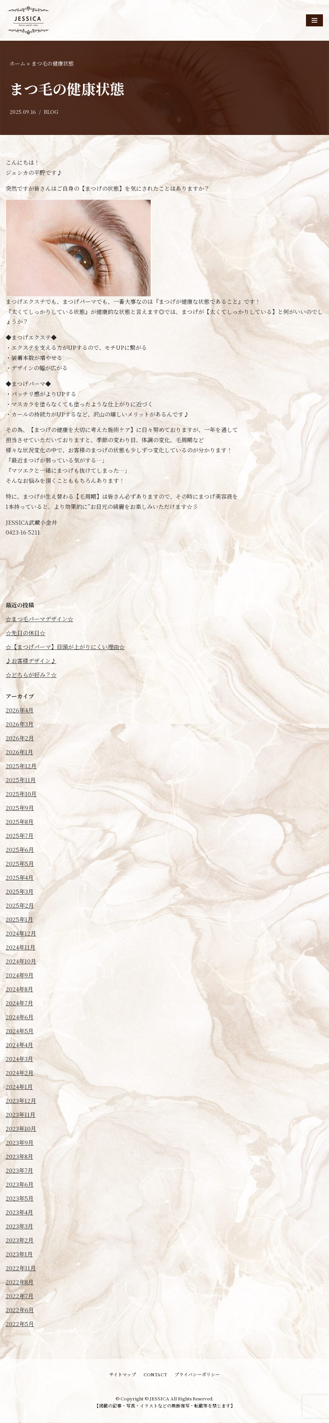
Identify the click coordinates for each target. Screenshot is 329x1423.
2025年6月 (20, 851)
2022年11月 (21, 1269)
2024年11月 (21, 948)
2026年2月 (20, 739)
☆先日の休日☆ (25, 634)
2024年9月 (20, 976)
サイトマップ (122, 1375)
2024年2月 (20, 1074)
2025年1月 (19, 920)
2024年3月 (19, 1060)
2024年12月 (21, 934)
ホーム (17, 63)
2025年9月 (20, 809)
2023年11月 (21, 1116)
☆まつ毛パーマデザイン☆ (39, 620)
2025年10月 (21, 795)
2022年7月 (20, 1297)
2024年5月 (20, 1032)
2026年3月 (20, 725)
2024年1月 (19, 1088)
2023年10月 (21, 1129)
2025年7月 (20, 837)
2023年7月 (19, 1171)
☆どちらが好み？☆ (31, 676)
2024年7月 (19, 1004)
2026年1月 (19, 753)
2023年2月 (20, 1241)
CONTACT (155, 1375)
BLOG (51, 112)
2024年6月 (20, 1018)
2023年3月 (19, 1227)
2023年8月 (19, 1157)
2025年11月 (21, 781)
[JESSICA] (28, 20)
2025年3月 (20, 892)
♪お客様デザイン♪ (31, 662)
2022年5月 (20, 1325)
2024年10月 (21, 962)
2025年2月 (20, 906)
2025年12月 (21, 767)
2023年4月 (19, 1213)
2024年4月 (19, 1046)
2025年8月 (20, 823)
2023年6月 (20, 1185)
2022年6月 (20, 1311)
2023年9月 (20, 1143)
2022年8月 (20, 1283)
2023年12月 (21, 1102)
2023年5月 (20, 1199)
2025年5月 (20, 865)
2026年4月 (20, 711)
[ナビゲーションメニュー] (314, 20)
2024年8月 (19, 990)
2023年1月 (19, 1255)
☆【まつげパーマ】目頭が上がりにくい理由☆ (65, 648)
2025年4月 (20, 878)
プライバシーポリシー (197, 1375)
